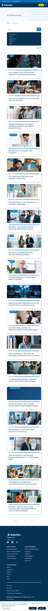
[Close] (45, 603)
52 (32, 521)
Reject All (42, 608)
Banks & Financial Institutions (32, 549)
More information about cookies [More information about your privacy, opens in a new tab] (8, 605)
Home (8, 23)
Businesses (28, 551)
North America (16, 1)
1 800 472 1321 (10, 540)
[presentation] (45, 5)
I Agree (32, 608)
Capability (11, 41)
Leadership (9, 569)
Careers (9, 572)
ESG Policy (9, 588)
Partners (9, 574)
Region (11, 43)
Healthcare (27, 553)
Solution (11, 36)
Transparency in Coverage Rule (14, 593)
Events (8, 579)
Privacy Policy (10, 599)
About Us (9, 567)
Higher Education (29, 556)
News (8, 576)
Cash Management (11, 556)
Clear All (38, 48)
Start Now (41, 5)
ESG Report (9, 585)
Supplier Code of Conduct (13, 590)
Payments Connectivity (12, 553)
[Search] (22, 29)
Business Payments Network (13, 551)
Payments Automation (12, 549)
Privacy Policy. (24, 604)
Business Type (12, 34)
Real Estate (27, 560)
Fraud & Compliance (11, 558)
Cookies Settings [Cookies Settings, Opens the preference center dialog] (5, 608)
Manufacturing (28, 558)
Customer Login (5, 1)
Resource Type (12, 39)
